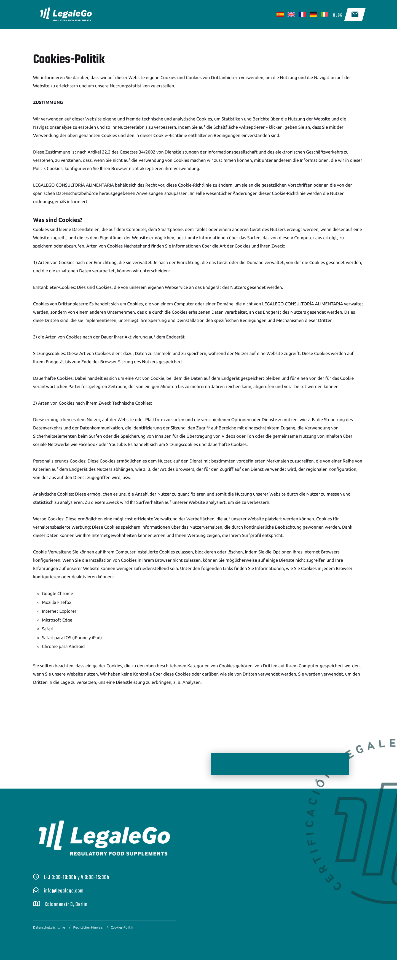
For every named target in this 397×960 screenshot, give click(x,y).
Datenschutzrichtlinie (49, 927)
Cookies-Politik (122, 927)
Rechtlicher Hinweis (88, 927)
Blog (338, 15)
